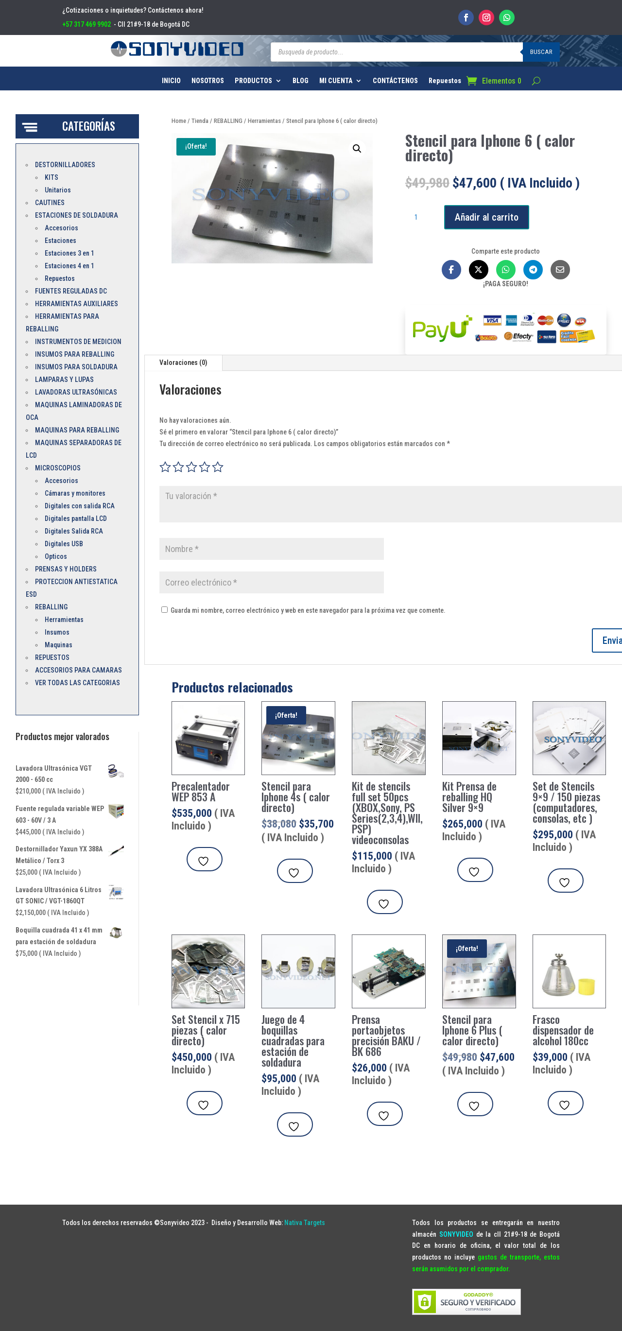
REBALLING (228, 120)
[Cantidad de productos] (419, 217)
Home (179, 120)
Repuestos (445, 81)
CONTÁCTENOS (395, 81)
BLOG (301, 81)
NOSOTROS (207, 81)
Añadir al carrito (486, 217)
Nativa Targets (304, 1223)
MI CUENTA (335, 81)
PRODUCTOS (253, 81)
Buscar (541, 51)
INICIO (171, 81)
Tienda (199, 120)
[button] (357, 148)
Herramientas (264, 120)
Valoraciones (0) (183, 362)
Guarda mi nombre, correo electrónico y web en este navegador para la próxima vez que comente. (308, 610)
